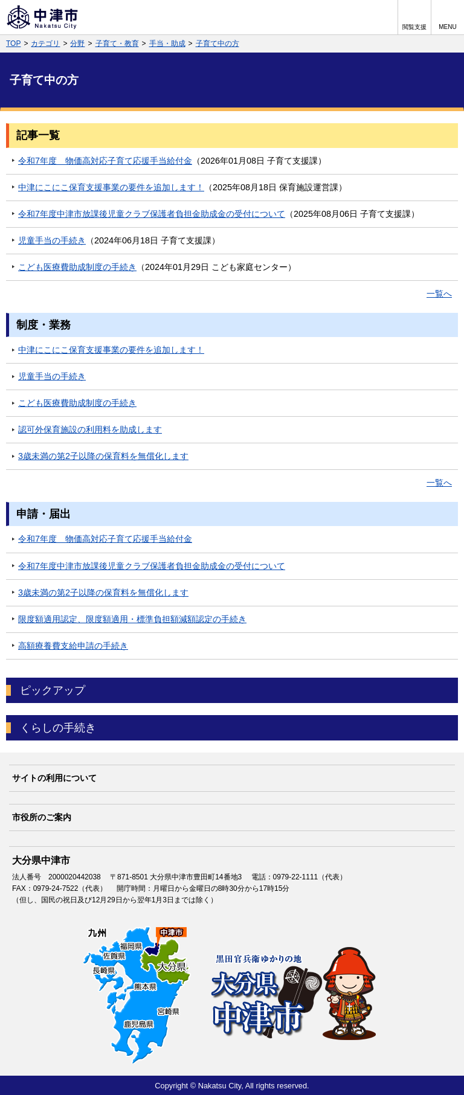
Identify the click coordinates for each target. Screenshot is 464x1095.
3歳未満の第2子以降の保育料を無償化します (103, 456)
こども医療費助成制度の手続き (77, 267)
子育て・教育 (117, 43)
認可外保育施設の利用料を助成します (90, 429)
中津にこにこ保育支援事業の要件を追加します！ (111, 187)
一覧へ (439, 293)
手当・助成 (167, 43)
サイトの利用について (54, 778)
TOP (13, 43)
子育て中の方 (217, 43)
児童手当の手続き (52, 240)
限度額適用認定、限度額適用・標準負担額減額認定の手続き (132, 619)
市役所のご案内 (41, 817)
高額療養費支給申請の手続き (73, 645)
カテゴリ (45, 43)
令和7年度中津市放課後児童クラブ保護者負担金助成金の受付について (151, 214)
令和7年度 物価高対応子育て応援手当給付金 (105, 160)
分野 (77, 43)
